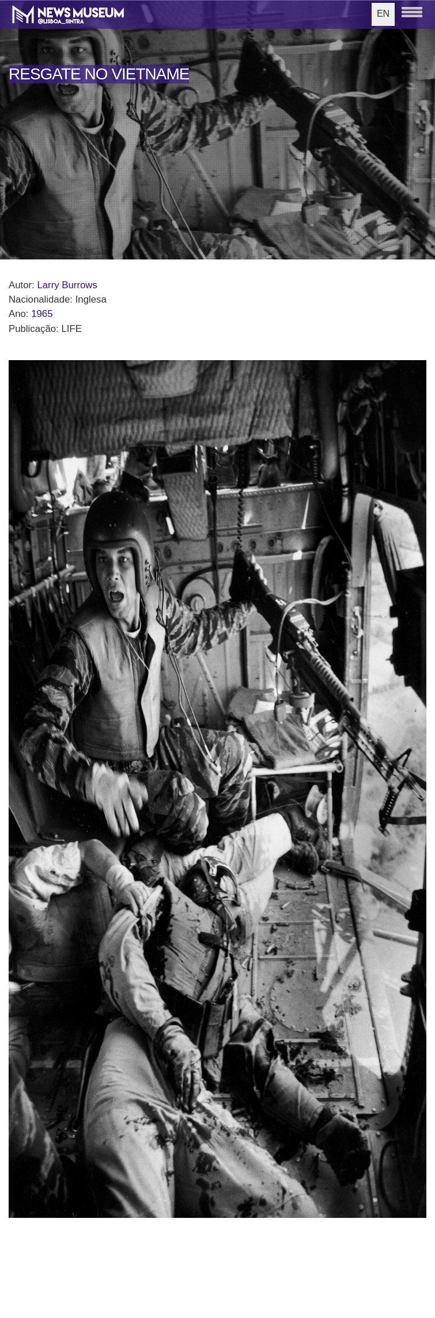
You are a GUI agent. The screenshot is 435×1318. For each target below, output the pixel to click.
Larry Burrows (67, 285)
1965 (41, 313)
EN (383, 13)
